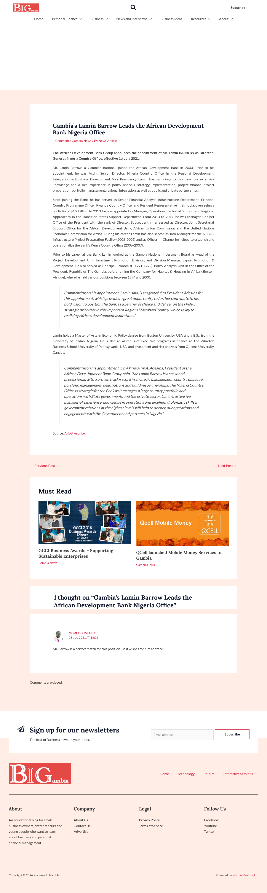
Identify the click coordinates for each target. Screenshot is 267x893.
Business (101, 19)
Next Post (227, 465)
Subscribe (232, 734)
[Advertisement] (133, 54)
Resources (197, 19)
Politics (211, 774)
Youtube (210, 826)
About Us (81, 820)
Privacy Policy (149, 820)
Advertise (81, 832)
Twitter (209, 832)
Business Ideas (170, 19)
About (221, 19)
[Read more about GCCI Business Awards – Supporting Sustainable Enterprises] (84, 522)
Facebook (211, 820)
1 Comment (61, 140)
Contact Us (82, 826)
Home (43, 19)
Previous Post (42, 465)
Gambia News (83, 140)
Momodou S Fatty (82, 633)
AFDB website (75, 433)
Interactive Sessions (239, 774)
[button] (133, 8)
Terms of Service (151, 826)
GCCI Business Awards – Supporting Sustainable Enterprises (75, 553)
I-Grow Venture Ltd (245, 875)
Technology (191, 774)
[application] (83, 19)
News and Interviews (134, 19)
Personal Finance (70, 19)
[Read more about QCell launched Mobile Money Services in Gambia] (182, 523)
